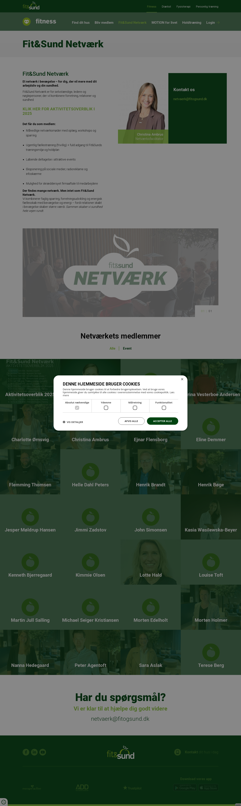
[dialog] (120, 403)
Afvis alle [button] (131, 420)
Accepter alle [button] (162, 420)
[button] (73, 421)
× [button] (182, 379)
